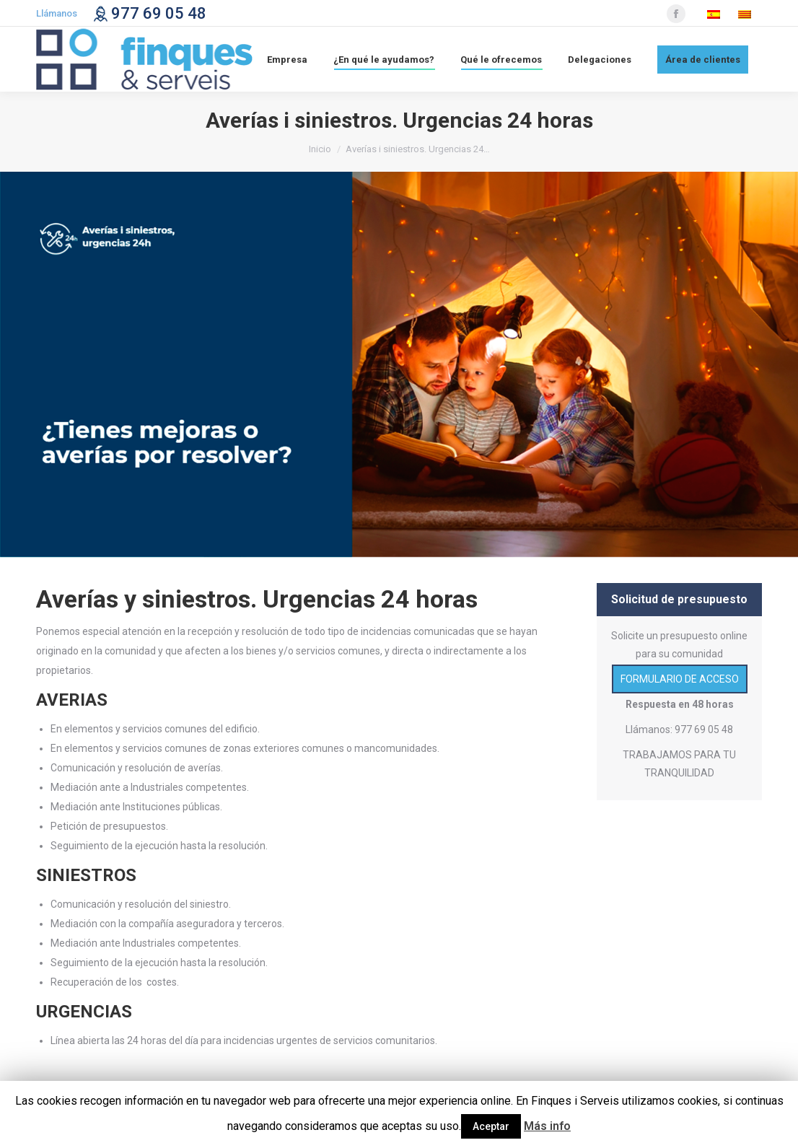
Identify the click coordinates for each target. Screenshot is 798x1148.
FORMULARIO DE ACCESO (680, 679)
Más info (547, 1126)
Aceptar (491, 1126)
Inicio (320, 149)
